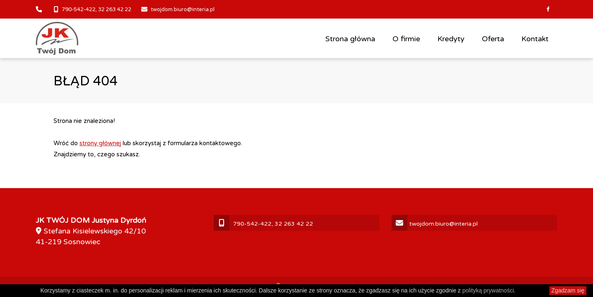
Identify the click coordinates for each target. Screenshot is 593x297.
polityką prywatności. (489, 290)
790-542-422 (79, 9)
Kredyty (451, 38)
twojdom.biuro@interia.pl (183, 9)
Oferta (493, 38)
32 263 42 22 (114, 9)
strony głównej (100, 143)
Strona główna (350, 38)
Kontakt (535, 38)
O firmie (406, 38)
